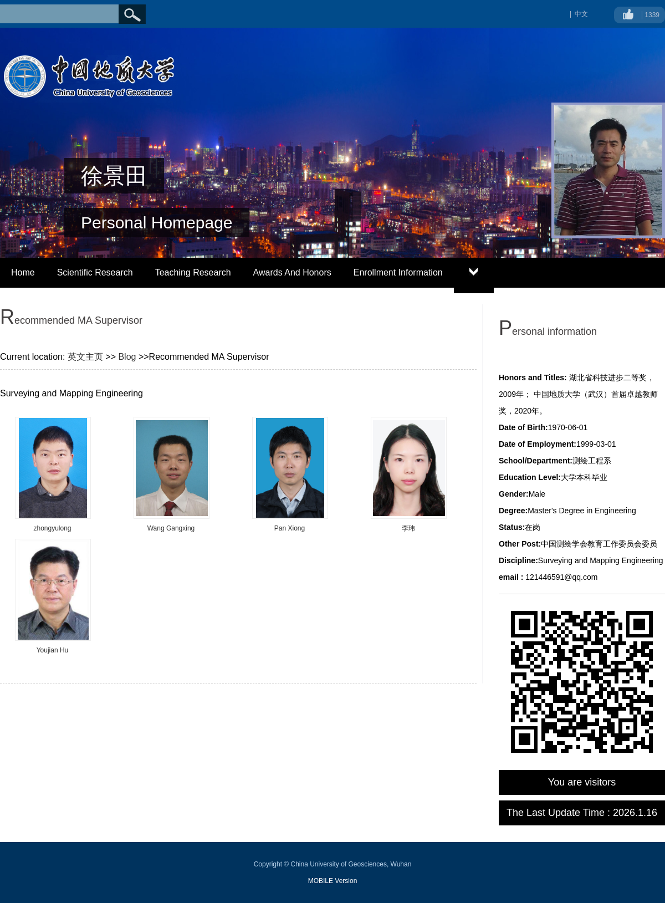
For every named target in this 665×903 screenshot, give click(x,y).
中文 (581, 14)
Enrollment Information (398, 272)
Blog (127, 356)
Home (23, 272)
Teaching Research (193, 272)
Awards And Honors (292, 272)
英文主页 (85, 356)
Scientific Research (95, 272)
